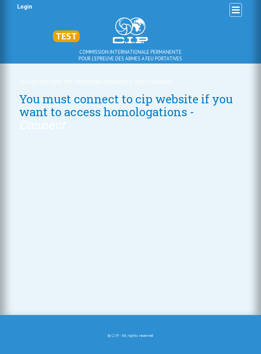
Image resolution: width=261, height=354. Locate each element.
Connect (42, 124)
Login (24, 6)
